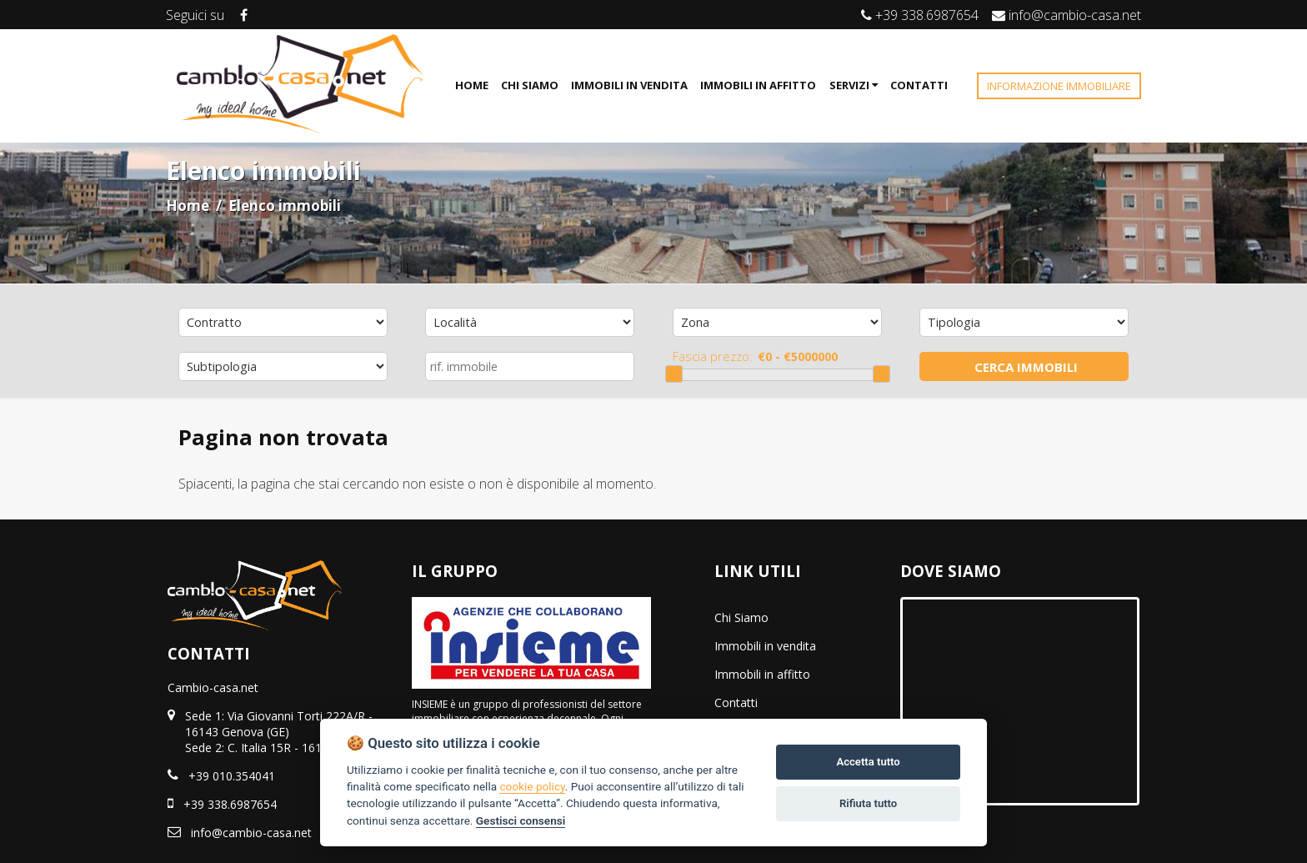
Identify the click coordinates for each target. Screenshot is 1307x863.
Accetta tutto (867, 761)
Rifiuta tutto (868, 803)
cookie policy (531, 786)
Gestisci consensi (520, 820)
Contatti (736, 702)
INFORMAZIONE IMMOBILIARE (1059, 85)
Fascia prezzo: (713, 356)
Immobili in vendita (765, 646)
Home (187, 205)
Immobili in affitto (762, 674)
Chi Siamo (741, 617)
